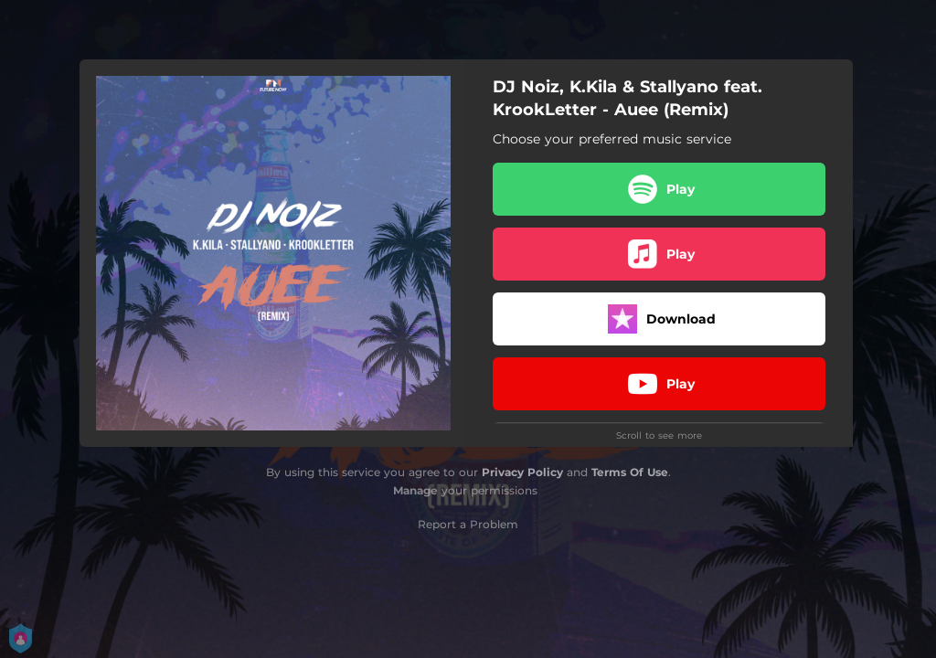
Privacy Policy (522, 472)
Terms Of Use (629, 472)
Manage (415, 490)
